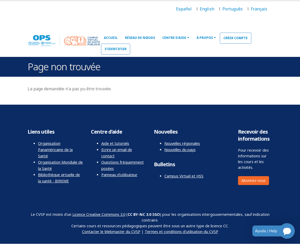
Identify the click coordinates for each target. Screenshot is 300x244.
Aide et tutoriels (115, 143)
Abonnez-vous (253, 180)
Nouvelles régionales (182, 143)
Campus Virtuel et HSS (183, 176)
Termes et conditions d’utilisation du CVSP (181, 231)
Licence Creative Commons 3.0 (98, 214)
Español (184, 9)
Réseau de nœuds (140, 37)
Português (232, 9)
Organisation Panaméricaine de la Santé (55, 149)
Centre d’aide (174, 37)
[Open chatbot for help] (270, 231)
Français (259, 9)
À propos (205, 37)
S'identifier (116, 49)
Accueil (111, 37)
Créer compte (235, 38)
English (207, 9)
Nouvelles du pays (180, 149)
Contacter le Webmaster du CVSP (111, 231)
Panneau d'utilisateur (119, 174)
